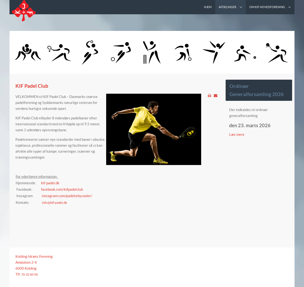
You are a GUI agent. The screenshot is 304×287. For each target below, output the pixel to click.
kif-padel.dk (50, 183)
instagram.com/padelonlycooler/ (67, 196)
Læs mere (237, 134)
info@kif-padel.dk (54, 202)
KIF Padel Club (31, 86)
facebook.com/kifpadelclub (62, 189)
